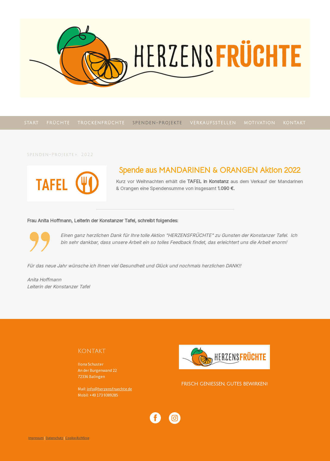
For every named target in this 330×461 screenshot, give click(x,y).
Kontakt (294, 123)
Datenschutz (54, 438)
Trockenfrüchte (101, 123)
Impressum (36, 438)
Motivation (259, 123)
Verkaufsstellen (213, 123)
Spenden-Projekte (157, 123)
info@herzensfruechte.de (109, 388)
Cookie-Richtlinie (77, 438)
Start (31, 123)
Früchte (58, 123)
